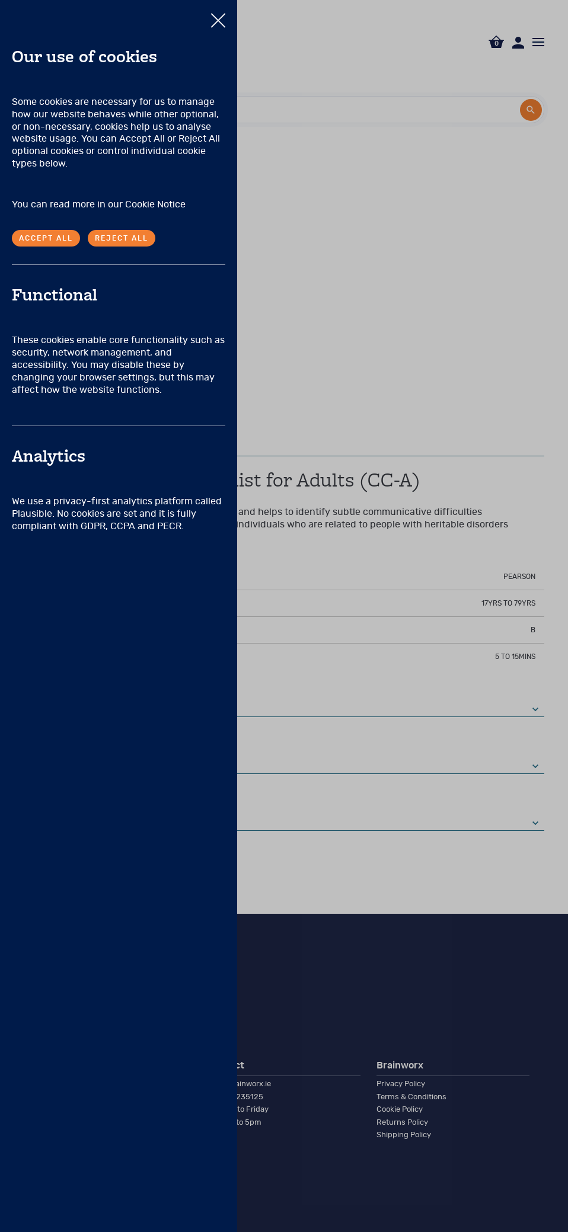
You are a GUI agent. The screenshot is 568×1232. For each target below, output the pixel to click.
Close (218, 14)
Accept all (46, 238)
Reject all (121, 238)
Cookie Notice (155, 204)
